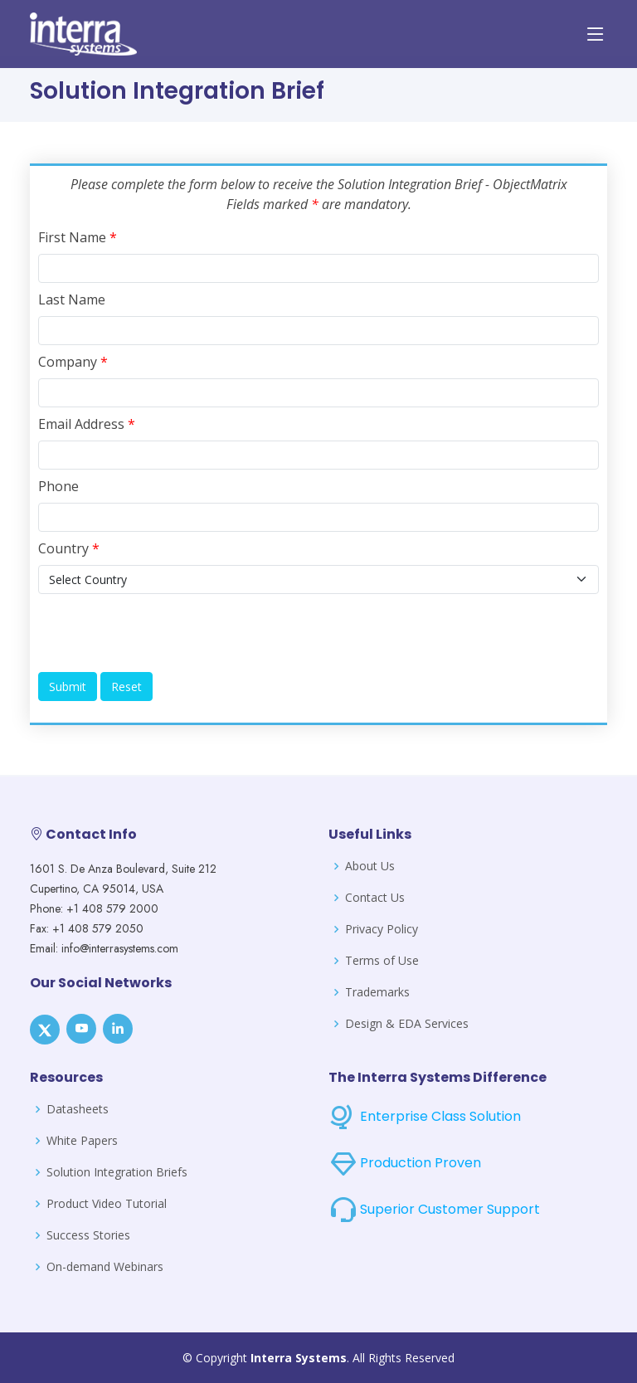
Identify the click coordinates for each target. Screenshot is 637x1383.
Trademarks (377, 992)
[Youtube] (81, 1029)
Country (69, 548)
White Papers (82, 1141)
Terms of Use (382, 961)
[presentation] (164, 633)
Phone (58, 486)
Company (73, 362)
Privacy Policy (381, 929)
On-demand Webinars (104, 1267)
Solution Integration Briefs (116, 1172)
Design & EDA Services (407, 1024)
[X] (45, 1030)
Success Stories (88, 1235)
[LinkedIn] (118, 1029)
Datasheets (77, 1109)
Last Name (71, 299)
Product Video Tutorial (106, 1204)
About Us (370, 866)
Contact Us (375, 897)
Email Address (86, 424)
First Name (77, 237)
